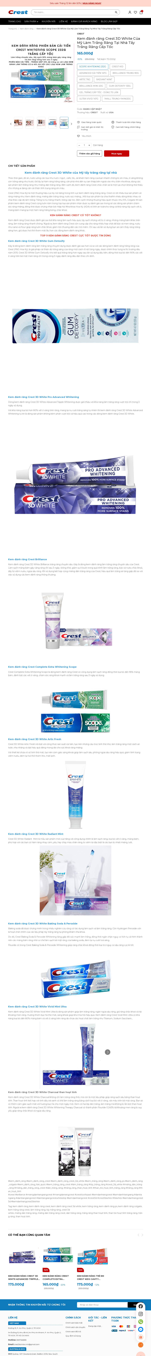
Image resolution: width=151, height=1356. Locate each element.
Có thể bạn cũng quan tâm (29, 1235)
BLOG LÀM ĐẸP (109, 21)
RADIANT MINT (104, 79)
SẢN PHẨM (31, 21)
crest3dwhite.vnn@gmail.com (26, 1344)
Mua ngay (116, 153)
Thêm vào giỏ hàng (89, 153)
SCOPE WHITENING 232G (92, 66)
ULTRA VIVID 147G (88, 98)
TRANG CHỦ (14, 21)
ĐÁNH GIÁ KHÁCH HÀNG (84, 21)
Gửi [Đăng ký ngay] (135, 1305)
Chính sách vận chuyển (75, 1327)
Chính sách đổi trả (73, 1331)
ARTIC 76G (84, 79)
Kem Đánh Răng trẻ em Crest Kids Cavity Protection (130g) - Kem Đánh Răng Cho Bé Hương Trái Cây (92, 1278)
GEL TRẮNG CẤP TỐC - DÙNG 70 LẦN (98, 92)
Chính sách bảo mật (74, 1323)
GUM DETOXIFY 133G (120, 86)
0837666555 (21, 1340)
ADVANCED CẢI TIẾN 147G (93, 73)
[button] (71, 124)
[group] (41, 73)
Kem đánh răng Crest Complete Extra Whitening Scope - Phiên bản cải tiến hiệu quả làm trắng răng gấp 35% (58, 1278)
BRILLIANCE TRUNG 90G (126, 73)
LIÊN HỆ (63, 21)
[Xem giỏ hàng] (141, 12)
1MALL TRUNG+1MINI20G (117, 98)
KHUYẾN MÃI (48, 21)
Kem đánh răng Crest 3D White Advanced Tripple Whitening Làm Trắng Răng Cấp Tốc (23, 1278)
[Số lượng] (84, 145)
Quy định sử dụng (73, 1336)
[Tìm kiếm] (116, 12)
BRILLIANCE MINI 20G (91, 86)
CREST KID (117, 66)
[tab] (21, 166)
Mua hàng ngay (92, 3)
